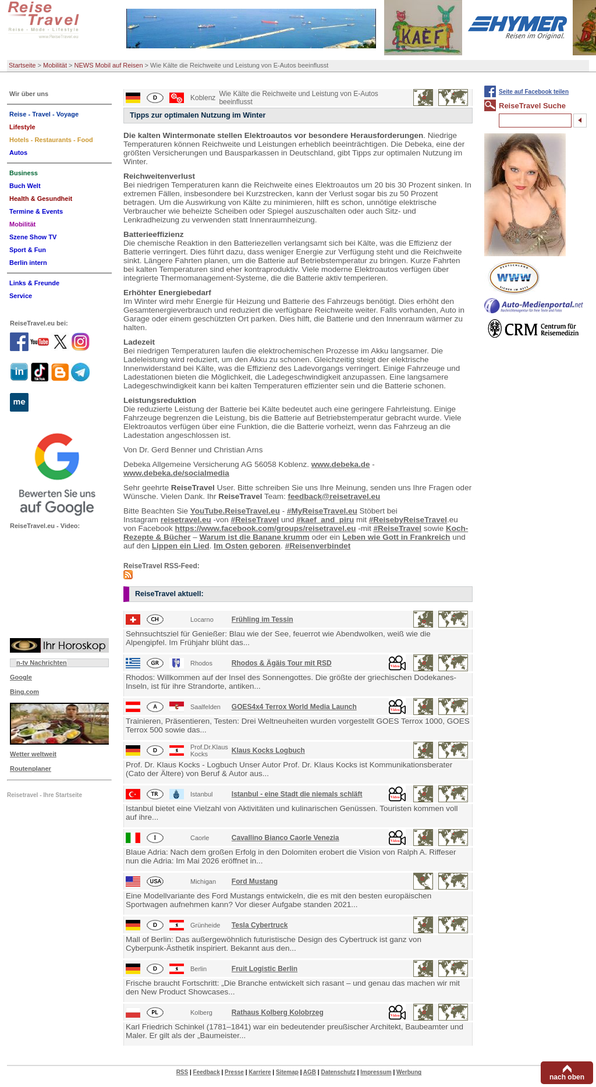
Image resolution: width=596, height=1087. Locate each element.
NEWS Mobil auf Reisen (108, 65)
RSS (182, 1072)
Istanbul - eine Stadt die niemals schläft (297, 794)
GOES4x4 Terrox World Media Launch (294, 707)
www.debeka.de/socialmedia (176, 473)
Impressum (375, 1072)
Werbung (408, 1072)
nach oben (566, 1077)
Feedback (206, 1072)
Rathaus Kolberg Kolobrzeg (278, 1012)
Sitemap (287, 1072)
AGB (309, 1072)
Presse (234, 1072)
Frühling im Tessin (262, 619)
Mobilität (55, 65)
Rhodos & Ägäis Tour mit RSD (282, 663)
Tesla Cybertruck (260, 925)
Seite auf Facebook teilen (534, 91)
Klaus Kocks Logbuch (268, 750)
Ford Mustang (255, 881)
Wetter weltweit (33, 753)
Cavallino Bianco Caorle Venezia (285, 838)
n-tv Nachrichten (41, 662)
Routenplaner (30, 768)
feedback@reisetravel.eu (334, 496)
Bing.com (24, 691)
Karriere (260, 1072)
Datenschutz (338, 1072)
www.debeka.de (340, 464)
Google (21, 677)
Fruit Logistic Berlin (264, 969)
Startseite (22, 65)
